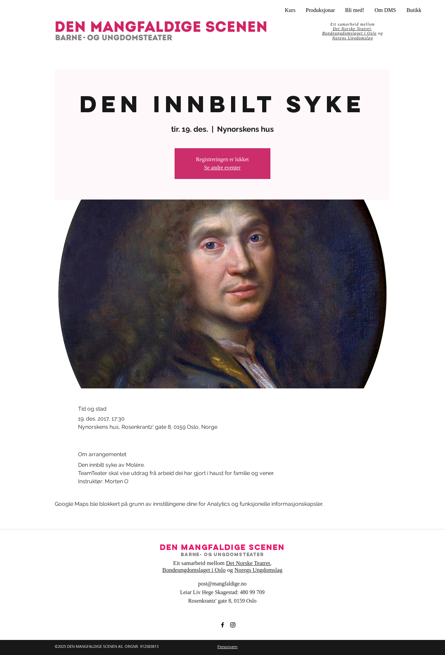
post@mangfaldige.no (222, 584)
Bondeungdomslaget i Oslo (349, 33)
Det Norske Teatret (248, 563)
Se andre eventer (222, 167)
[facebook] (222, 624)
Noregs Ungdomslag (352, 38)
